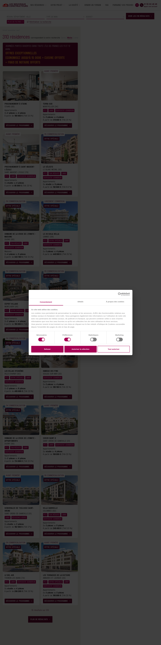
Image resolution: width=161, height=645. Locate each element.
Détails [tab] (80, 302)
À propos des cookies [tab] (115, 302)
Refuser (47, 349)
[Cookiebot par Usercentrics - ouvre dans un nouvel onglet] (120, 294)
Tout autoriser (113, 349)
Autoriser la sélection (80, 349)
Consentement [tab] (46, 302)
